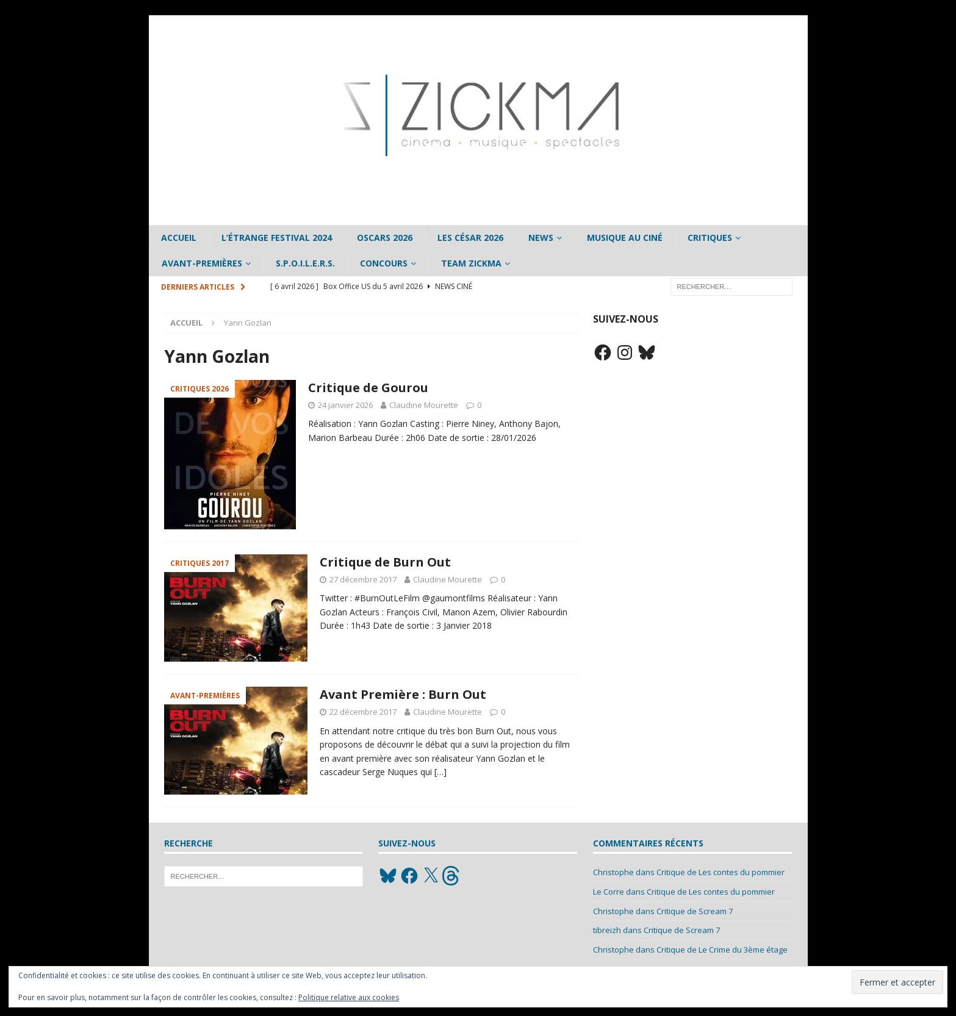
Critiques (710, 237)
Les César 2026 (470, 237)
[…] (440, 772)
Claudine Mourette (423, 404)
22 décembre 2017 (363, 711)
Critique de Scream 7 (694, 911)
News (540, 237)
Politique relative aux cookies (348, 997)
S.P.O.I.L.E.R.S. (305, 263)
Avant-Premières (202, 263)
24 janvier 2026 (345, 404)
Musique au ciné (625, 237)
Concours (384, 263)
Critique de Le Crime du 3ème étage (722, 949)
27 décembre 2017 (363, 579)
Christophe (613, 872)
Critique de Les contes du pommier (720, 872)
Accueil (178, 237)
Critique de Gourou (368, 387)
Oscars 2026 (384, 237)
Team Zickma (471, 263)
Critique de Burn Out (385, 562)
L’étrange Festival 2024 (276, 237)
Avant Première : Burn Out (403, 694)
